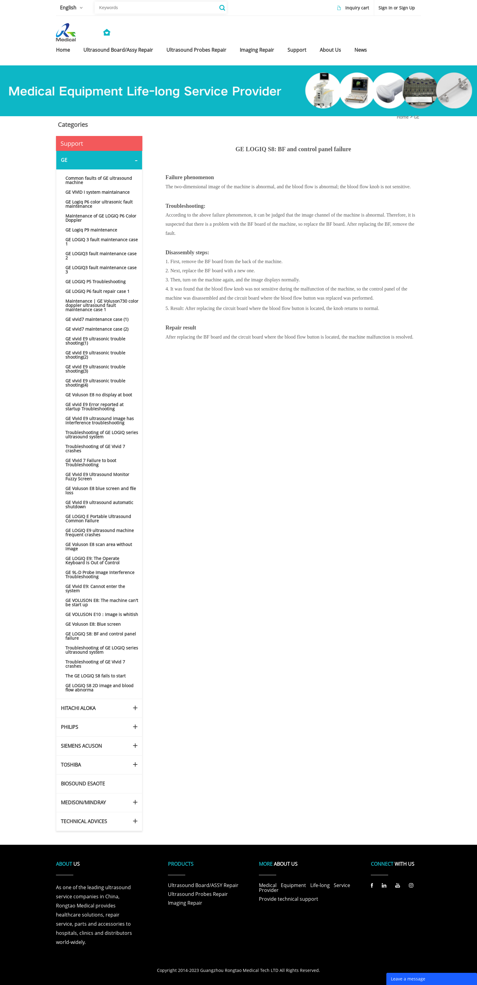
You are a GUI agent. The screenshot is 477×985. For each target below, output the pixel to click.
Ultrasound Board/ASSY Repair (203, 885)
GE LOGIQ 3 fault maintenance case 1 (101, 242)
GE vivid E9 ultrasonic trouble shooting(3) (95, 369)
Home (403, 117)
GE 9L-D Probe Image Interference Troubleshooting (99, 574)
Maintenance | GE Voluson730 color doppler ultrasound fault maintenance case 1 (101, 305)
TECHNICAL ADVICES (84, 821)
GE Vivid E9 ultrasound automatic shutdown (99, 504)
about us (330, 50)
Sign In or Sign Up (396, 8)
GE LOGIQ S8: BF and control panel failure (100, 636)
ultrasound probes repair (196, 50)
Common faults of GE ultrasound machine (98, 180)
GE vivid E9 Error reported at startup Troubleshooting (94, 407)
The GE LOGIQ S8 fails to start (95, 676)
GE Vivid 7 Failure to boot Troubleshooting (90, 463)
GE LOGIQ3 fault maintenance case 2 (101, 256)
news (360, 50)
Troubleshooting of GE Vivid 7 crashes (95, 449)
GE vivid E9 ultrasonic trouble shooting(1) (95, 341)
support (296, 50)
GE (416, 117)
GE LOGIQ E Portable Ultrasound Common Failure (98, 518)
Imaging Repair (185, 903)
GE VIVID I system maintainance (97, 192)
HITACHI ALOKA (78, 708)
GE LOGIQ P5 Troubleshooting (95, 281)
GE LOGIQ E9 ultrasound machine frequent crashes (99, 532)
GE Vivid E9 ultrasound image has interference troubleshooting (99, 421)
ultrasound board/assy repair (118, 50)
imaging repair (257, 50)
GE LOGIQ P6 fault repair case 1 (97, 291)
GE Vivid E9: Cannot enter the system (95, 588)
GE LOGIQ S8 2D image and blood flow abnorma (99, 688)
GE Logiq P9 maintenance (91, 230)
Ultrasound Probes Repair (198, 894)
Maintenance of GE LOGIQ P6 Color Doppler (100, 218)
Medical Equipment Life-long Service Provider (304, 887)
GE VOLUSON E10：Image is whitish (101, 614)
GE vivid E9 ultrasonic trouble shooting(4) (95, 383)
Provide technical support (288, 899)
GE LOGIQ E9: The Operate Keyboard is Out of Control (92, 560)
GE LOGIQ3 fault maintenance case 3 (101, 270)
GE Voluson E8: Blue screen (93, 624)
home (63, 50)
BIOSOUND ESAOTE (83, 783)
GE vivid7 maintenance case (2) (96, 329)
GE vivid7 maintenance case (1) (96, 319)
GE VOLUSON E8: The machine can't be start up (101, 602)
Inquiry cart (357, 8)
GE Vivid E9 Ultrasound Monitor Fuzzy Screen (97, 477)
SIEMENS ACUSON (81, 746)
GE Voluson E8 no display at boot (98, 395)
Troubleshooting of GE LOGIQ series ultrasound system (101, 435)
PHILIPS (69, 727)
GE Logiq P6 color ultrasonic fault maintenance (99, 204)
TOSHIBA (71, 764)
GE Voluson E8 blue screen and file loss (100, 491)
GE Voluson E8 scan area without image (98, 546)
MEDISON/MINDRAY (83, 802)
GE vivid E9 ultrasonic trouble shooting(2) (95, 355)
